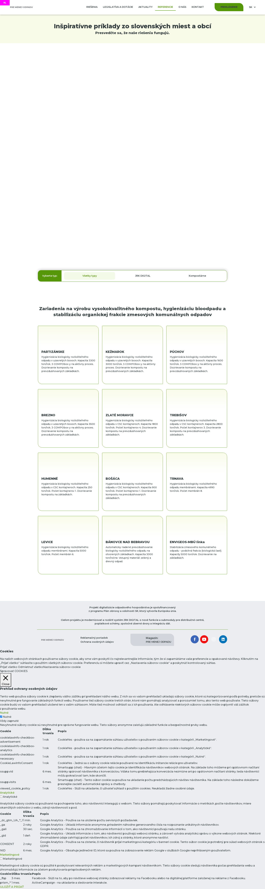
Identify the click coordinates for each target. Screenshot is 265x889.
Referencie (165, 6)
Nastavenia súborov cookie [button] (62, 667)
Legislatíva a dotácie (118, 6)
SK (251, 7)
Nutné (7, 716)
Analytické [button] (7, 792)
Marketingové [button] (9, 854)
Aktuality (145, 6)
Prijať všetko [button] (8, 667)
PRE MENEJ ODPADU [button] (158, 639)
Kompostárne (197, 275)
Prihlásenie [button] (229, 6)
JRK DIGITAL (142, 275)
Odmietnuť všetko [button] (30, 667)
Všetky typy (89, 275)
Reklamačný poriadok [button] (94, 637)
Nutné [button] (4, 712)
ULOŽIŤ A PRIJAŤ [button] (12, 886)
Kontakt (198, 6)
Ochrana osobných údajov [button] (97, 641)
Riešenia (92, 6)
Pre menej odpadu (52, 640)
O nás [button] (182, 6)
